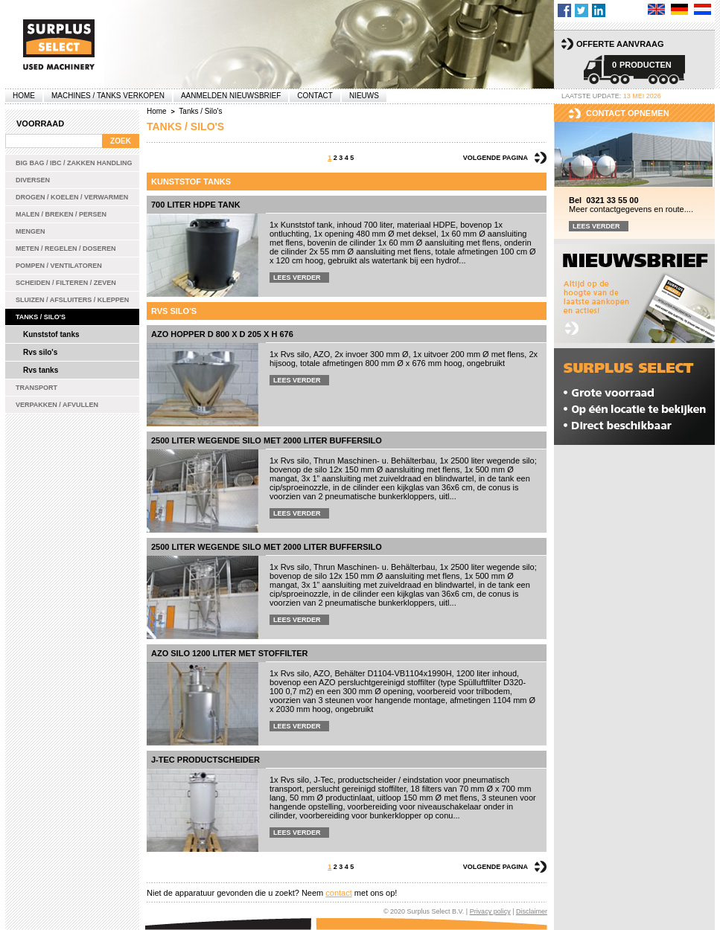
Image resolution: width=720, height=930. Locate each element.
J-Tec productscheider (205, 759)
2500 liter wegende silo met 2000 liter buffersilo (266, 440)
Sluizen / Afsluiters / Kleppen (72, 300)
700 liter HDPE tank (195, 204)
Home (24, 96)
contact (338, 892)
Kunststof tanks (51, 334)
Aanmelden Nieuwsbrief (231, 96)
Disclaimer (531, 911)
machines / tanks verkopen (108, 96)
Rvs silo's (40, 352)
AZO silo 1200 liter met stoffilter (229, 653)
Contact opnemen (627, 113)
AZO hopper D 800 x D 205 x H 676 (222, 334)
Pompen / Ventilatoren (59, 265)
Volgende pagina (495, 157)
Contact (315, 96)
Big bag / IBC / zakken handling (74, 163)
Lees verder (297, 277)
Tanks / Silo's (41, 317)
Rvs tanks (40, 370)
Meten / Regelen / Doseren (66, 248)
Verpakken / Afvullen (57, 404)
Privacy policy (490, 911)
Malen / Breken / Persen (61, 214)
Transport (36, 387)
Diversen (33, 180)
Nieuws (364, 96)
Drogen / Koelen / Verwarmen (72, 197)
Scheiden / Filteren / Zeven (66, 282)
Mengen (30, 231)
